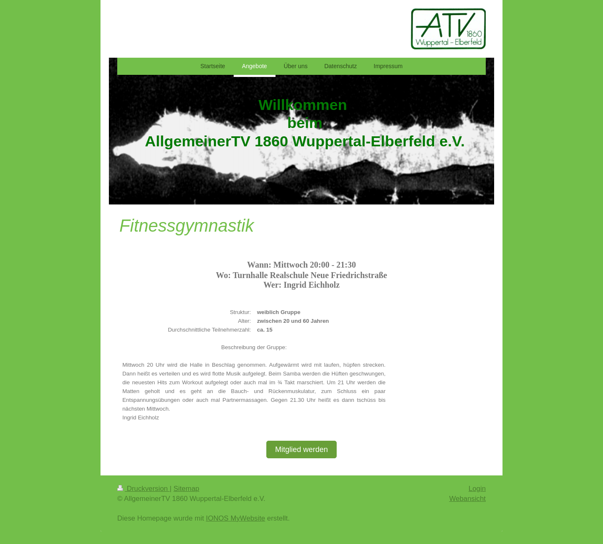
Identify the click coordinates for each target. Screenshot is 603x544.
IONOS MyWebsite (235, 518)
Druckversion (143, 489)
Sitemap (186, 489)
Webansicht (467, 499)
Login (477, 489)
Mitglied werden (301, 449)
